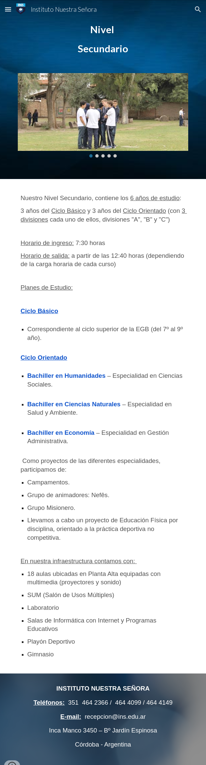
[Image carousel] (103, 115)
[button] (8, 9)
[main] (103, 39)
